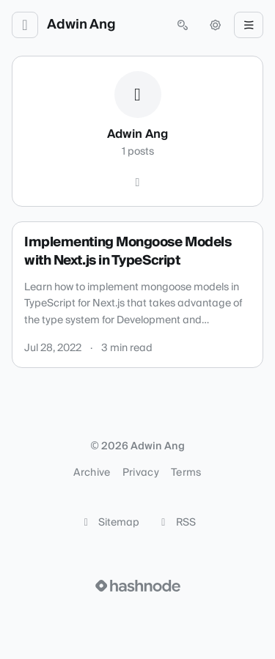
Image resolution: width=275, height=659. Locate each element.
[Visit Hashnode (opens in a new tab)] (137, 585)
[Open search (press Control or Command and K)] (182, 25)
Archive (91, 473)
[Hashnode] (138, 182)
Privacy (140, 473)
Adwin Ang (81, 25)
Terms (186, 473)
